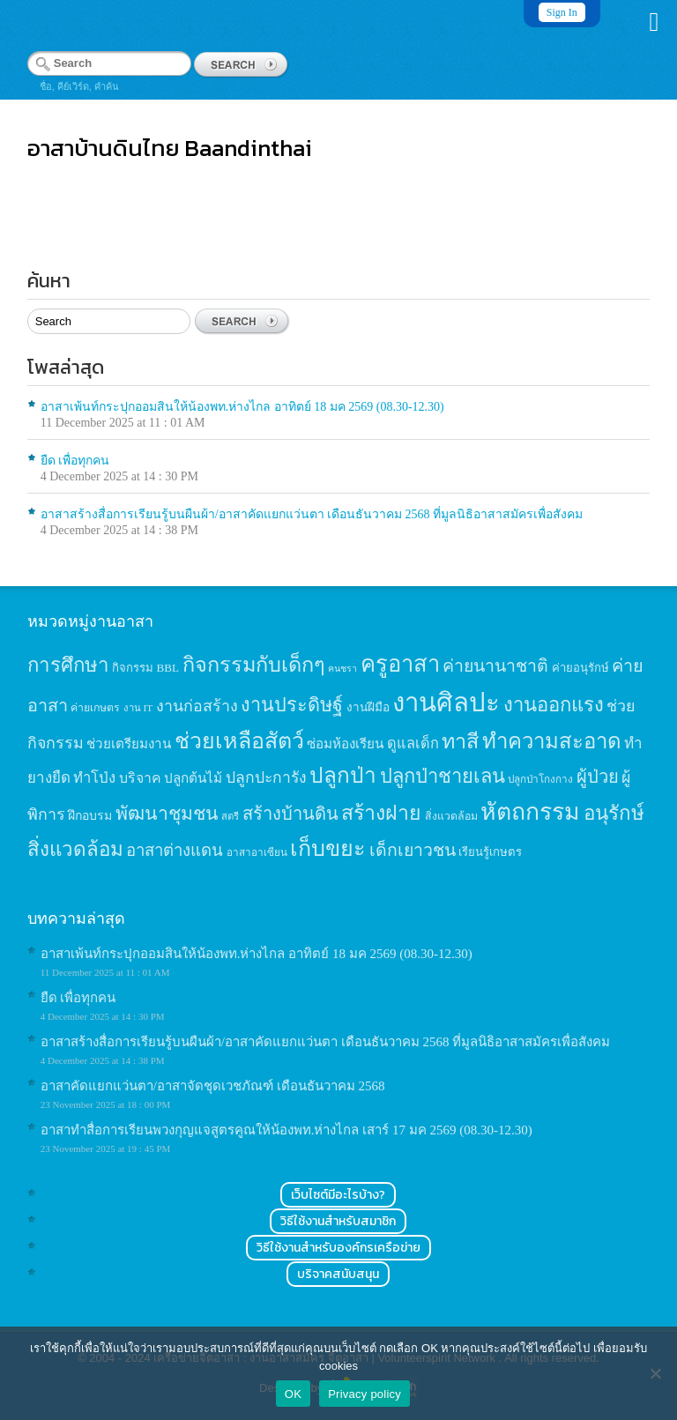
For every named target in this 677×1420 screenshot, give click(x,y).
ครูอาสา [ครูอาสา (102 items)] (400, 664)
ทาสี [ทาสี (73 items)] (460, 741)
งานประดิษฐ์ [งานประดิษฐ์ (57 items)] (292, 705)
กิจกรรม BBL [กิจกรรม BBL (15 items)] (145, 667)
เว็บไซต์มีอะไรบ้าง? (338, 1195)
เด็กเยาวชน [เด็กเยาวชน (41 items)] (412, 850)
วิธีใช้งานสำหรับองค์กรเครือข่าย (338, 1247)
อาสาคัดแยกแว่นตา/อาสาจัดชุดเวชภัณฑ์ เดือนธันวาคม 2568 (213, 1086)
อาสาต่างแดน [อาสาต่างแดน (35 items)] (174, 850)
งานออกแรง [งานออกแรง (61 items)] (553, 705)
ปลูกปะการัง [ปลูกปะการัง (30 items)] (266, 777)
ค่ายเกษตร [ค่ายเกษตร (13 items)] (95, 708)
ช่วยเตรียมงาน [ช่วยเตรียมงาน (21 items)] (128, 743)
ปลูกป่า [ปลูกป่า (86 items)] (342, 775)
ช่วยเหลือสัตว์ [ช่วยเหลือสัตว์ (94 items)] (239, 741)
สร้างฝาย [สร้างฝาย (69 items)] (381, 812)
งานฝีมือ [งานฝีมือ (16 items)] (368, 707)
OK (293, 1394)
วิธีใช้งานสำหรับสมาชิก (338, 1221)
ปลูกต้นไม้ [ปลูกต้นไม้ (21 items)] (193, 777)
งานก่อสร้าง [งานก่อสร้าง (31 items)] (197, 706)
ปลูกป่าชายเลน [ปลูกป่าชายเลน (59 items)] (442, 776)
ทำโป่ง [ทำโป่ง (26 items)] (94, 777)
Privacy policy (364, 1394)
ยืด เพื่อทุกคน (75, 460)
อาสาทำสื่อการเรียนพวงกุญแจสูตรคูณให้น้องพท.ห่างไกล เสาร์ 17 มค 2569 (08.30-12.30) (286, 1130)
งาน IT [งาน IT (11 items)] (138, 708)
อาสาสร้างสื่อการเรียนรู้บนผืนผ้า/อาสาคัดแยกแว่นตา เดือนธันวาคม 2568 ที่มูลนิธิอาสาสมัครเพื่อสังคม (312, 514)
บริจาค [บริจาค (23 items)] (140, 777)
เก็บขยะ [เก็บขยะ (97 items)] (328, 848)
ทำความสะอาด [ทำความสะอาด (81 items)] (551, 741)
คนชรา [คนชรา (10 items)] (342, 668)
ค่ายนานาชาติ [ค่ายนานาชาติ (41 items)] (495, 666)
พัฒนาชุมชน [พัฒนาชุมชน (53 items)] (167, 813)
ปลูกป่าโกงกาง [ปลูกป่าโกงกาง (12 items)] (540, 779)
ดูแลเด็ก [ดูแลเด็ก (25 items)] (413, 743)
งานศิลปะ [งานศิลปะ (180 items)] (446, 702)
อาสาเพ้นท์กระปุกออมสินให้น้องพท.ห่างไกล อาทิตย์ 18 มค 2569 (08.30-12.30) (242, 406)
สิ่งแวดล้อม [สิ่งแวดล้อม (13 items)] (451, 816)
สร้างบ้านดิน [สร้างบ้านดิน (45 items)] (290, 813)
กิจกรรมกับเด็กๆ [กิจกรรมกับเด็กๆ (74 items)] (253, 664)
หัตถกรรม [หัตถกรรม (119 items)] (530, 812)
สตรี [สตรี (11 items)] (230, 816)
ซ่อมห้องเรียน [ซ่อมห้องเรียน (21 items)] (345, 743)
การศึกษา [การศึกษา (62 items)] (68, 665)
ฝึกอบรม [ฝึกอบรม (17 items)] (90, 815)
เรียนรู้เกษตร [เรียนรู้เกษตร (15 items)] (490, 852)
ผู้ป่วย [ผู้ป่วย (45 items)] (598, 776)
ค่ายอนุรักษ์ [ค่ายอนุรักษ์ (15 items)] (580, 667)
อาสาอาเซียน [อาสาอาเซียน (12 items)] (257, 853)
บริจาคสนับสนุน (338, 1274)
